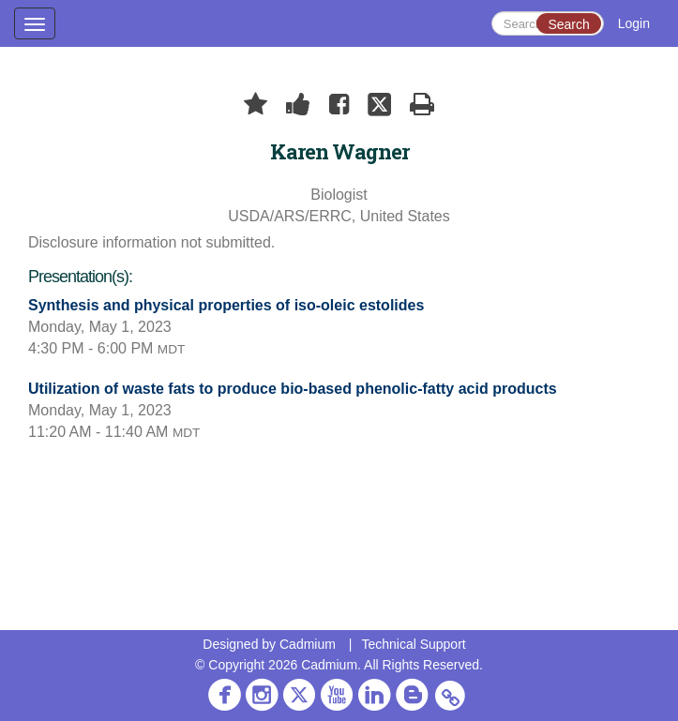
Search (568, 24)
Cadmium (307, 644)
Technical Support (413, 644)
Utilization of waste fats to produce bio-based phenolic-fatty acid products (292, 389)
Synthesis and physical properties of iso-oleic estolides (226, 305)
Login (634, 23)
